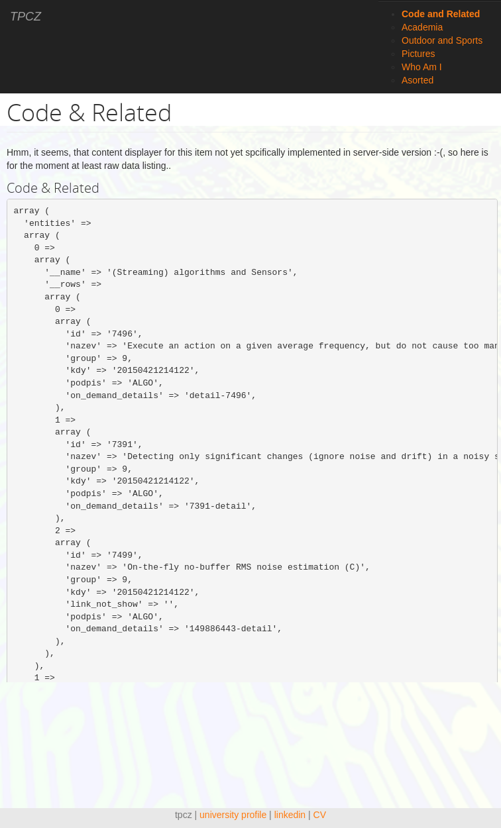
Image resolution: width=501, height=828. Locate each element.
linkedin (290, 814)
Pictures (418, 53)
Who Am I (422, 67)
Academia (422, 27)
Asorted (417, 80)
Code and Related (441, 14)
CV (319, 814)
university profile (232, 814)
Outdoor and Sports (442, 40)
